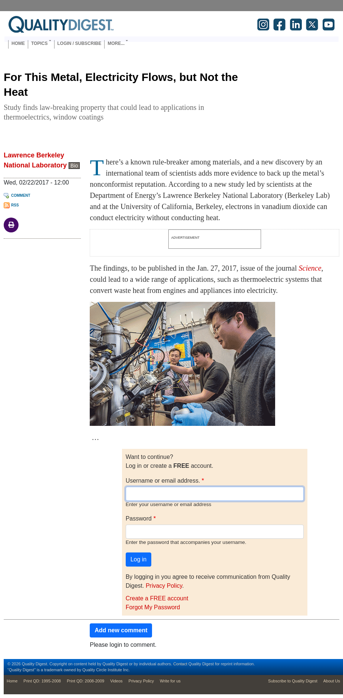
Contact (180, 664)
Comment (20, 195)
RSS (15, 205)
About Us (331, 681)
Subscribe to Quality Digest (292, 681)
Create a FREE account (157, 598)
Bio (74, 166)
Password (139, 518)
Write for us (170, 681)
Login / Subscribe (79, 43)
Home (18, 43)
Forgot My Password (153, 607)
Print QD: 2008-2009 (85, 681)
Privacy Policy (164, 586)
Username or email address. (163, 480)
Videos (116, 681)
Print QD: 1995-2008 (42, 681)
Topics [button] (39, 43)
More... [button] (116, 43)
